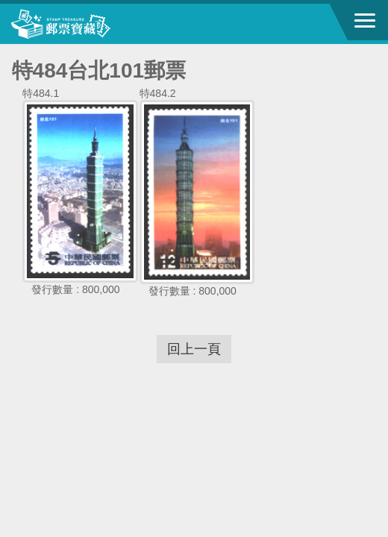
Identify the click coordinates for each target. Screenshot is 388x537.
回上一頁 (194, 349)
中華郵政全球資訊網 (93, 24)
